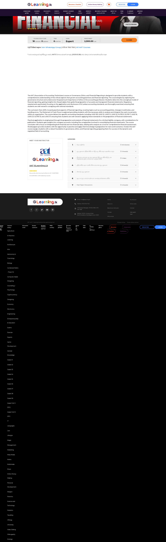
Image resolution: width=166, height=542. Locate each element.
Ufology (9, 520)
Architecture (11, 244)
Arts (8, 249)
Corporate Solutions (125, 229)
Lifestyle (10, 435)
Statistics (10, 510)
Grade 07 (10, 389)
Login (133, 4)
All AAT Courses (83, 47)
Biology (9, 263)
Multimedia (10, 464)
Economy (10, 304)
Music (9, 469)
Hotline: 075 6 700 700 (83, 203)
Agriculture (10, 231)
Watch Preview (131, 24)
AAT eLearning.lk (38, 165)
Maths (9, 459)
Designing (10, 299)
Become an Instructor (113, 208)
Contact (132, 208)
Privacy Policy (121, 222)
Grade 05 (10, 379)
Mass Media (11, 455)
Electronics (10, 309)
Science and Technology (11, 503)
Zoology (10, 539)
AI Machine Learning (10, 238)
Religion (9, 492)
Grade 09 (10, 398)
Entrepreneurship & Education (12, 321)
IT (7, 421)
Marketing (10, 450)
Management (11, 445)
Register (122, 4)
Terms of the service (132, 222)
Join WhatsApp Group (51, 47)
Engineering (11, 314)
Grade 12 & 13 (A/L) (11, 414)
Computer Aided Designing (12, 279)
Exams (9, 327)
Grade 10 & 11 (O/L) (11, 405)
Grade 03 (10, 369)
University (10, 525)
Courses (109, 212)
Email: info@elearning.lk (83, 199)
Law (8, 430)
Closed (129, 40)
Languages (10, 426)
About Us (109, 203)
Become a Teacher (75, 4)
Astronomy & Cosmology (11, 256)
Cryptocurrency (12, 294)
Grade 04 (10, 374)
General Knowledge (11, 353)
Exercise (10, 332)
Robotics (10, 496)
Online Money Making (95, 4)
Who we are (110, 216)
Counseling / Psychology (11, 288)
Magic (9, 440)
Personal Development (11, 485)
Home (109, 199)
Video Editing (11, 529)
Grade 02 (10, 365)
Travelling (10, 515)
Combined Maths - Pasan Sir (12, 270)
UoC (53, 222)
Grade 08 (10, 393)
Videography (11, 534)
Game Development (11, 344)
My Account (133, 199)
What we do (133, 203)
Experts (9, 337)
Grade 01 (10, 360)
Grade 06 (10, 384)
